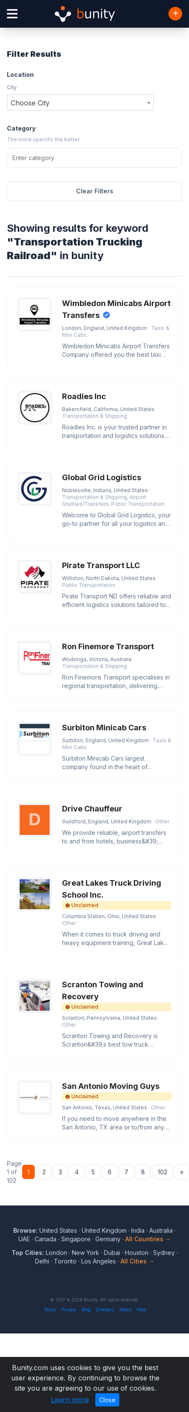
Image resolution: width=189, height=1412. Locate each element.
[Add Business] (175, 13)
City (12, 87)
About (125, 1309)
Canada (45, 1239)
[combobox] (80, 102)
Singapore (76, 1239)
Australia (161, 1230)
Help (141, 1309)
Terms (50, 1309)
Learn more (70, 1399)
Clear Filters (94, 191)
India (138, 1230)
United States (58, 1230)
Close (107, 1399)
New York (85, 1252)
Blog (86, 1309)
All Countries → (148, 1239)
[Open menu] (12, 14)
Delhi (42, 1261)
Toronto (65, 1261)
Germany (108, 1239)
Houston (136, 1252)
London (56, 1252)
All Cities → (137, 1261)
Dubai (112, 1252)
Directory (105, 1309)
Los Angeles (98, 1261)
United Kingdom (104, 1230)
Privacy (69, 1309)
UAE (24, 1239)
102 (162, 1172)
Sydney (164, 1252)
